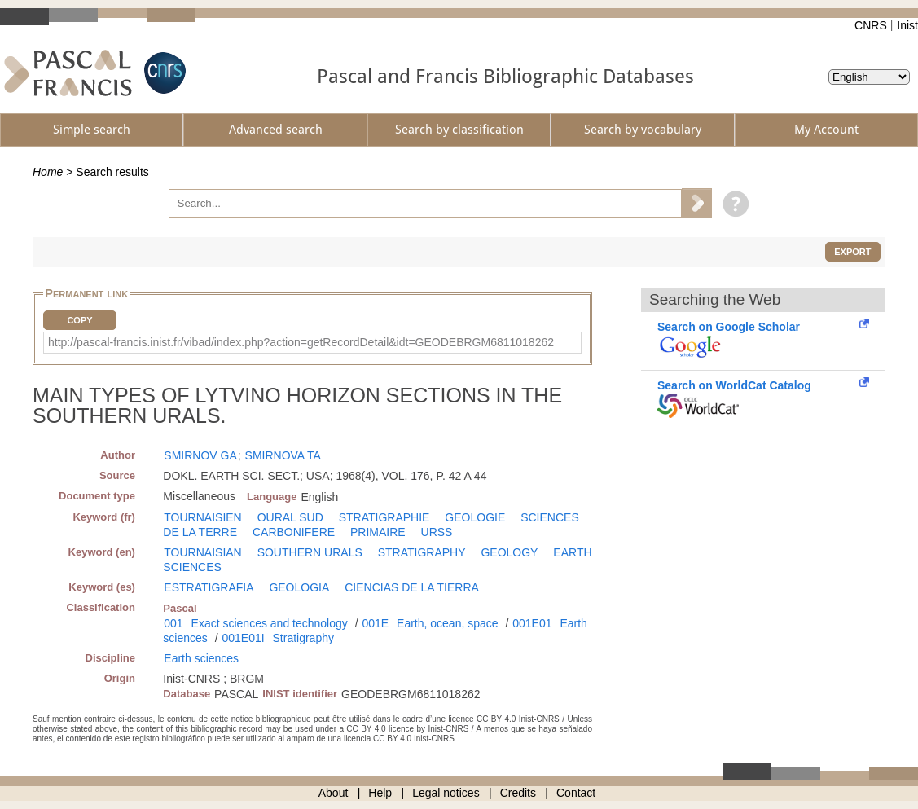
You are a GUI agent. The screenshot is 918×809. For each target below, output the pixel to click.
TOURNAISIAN (202, 552)
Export (852, 252)
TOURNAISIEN (202, 517)
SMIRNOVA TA (283, 455)
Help (380, 792)
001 (173, 623)
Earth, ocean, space (448, 623)
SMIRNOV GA (200, 455)
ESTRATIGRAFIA (208, 587)
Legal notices (446, 792)
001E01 (531, 623)
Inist (907, 25)
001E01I (243, 637)
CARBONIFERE (294, 532)
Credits (518, 792)
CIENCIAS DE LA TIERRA (412, 587)
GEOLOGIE (475, 517)
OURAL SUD (290, 517)
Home (48, 171)
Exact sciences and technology (269, 623)
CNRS (870, 25)
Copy (79, 320)
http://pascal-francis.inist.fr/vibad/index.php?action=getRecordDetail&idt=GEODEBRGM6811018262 (301, 342)
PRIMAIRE (378, 532)
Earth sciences (201, 658)
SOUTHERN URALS (309, 552)
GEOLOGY (509, 552)
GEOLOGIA (299, 587)
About (333, 792)
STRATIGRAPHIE (384, 517)
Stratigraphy (303, 637)
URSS (437, 532)
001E (375, 623)
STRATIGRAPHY (422, 552)
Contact (575, 792)
